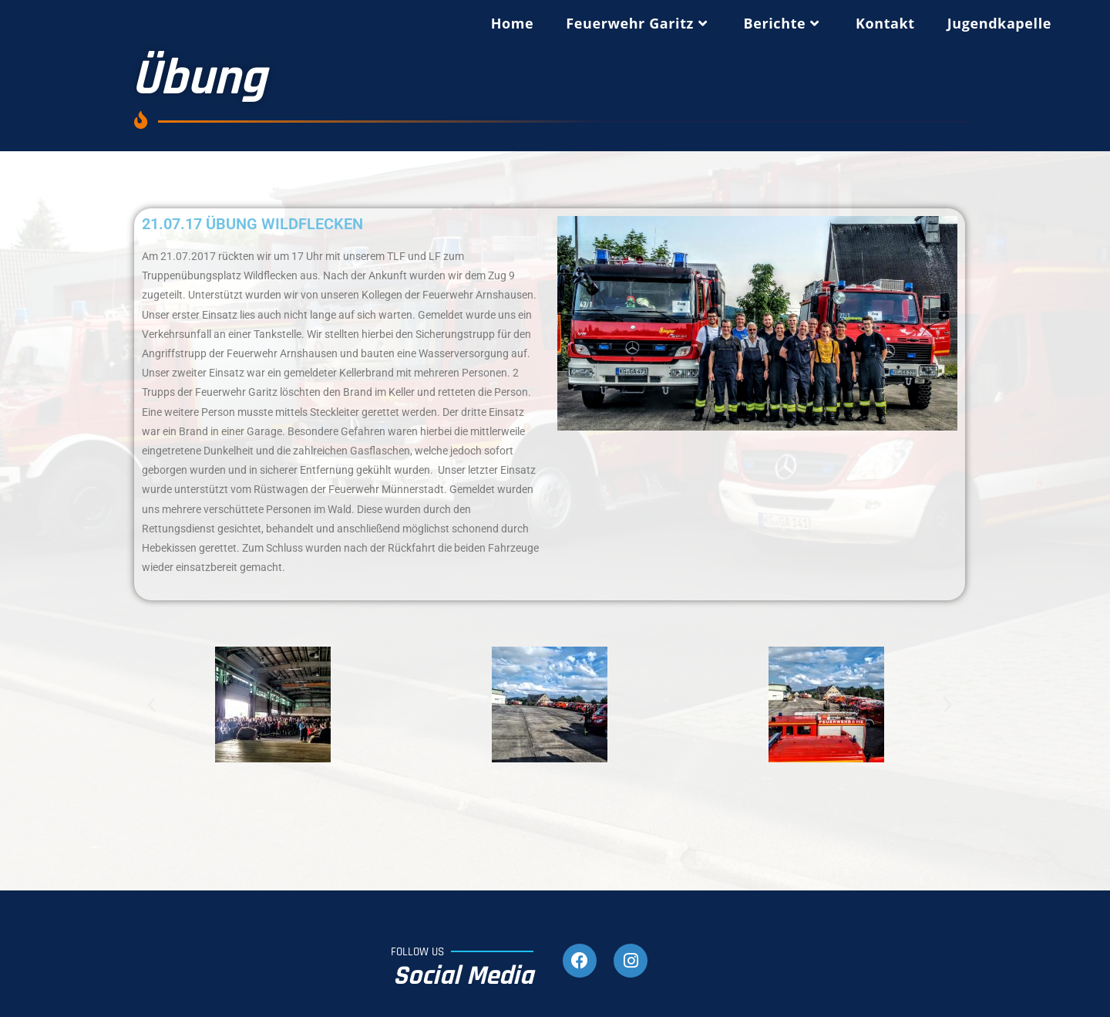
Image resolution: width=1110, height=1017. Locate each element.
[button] (151, 705)
